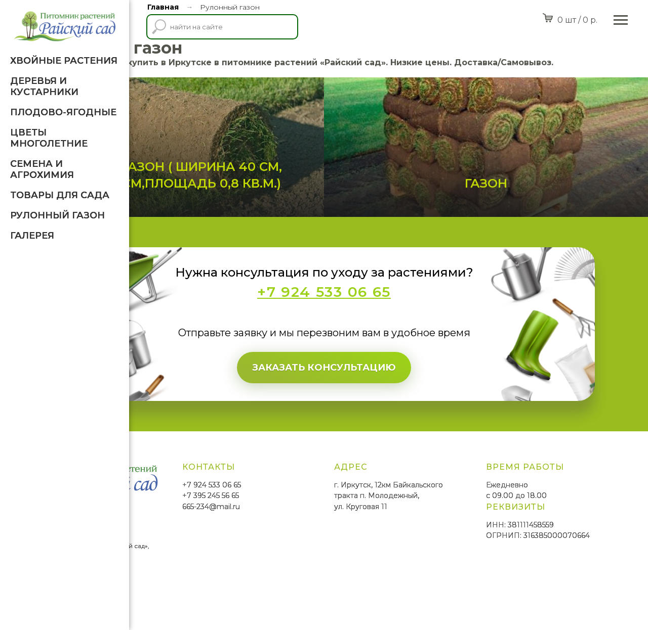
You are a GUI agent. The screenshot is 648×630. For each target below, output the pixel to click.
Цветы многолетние (49, 138)
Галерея (32, 235)
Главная (163, 7)
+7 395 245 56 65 (319, 525)
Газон (518, 213)
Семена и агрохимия (42, 169)
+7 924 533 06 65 (320, 515)
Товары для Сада (59, 195)
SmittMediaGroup (166, 595)
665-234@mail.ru (320, 537)
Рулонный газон (57, 215)
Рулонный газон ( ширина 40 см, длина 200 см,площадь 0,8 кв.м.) (259, 197)
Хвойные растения (63, 60)
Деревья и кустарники (44, 86)
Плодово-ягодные (63, 112)
